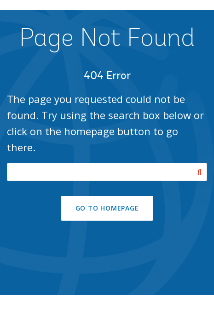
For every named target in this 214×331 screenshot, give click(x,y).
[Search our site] (107, 172)
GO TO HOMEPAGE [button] (107, 208)
